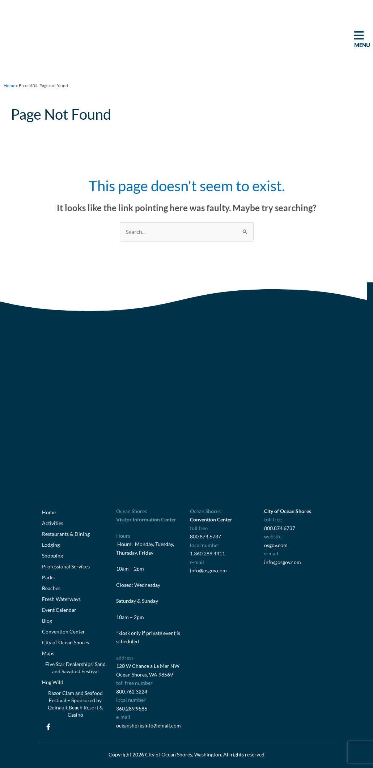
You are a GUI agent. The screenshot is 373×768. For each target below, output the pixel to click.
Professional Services (66, 566)
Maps (48, 653)
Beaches (51, 588)
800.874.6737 (205, 536)
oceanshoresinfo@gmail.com (148, 725)
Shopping (52, 555)
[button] (4, 33)
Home (9, 85)
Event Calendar (59, 610)
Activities (52, 523)
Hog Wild (52, 682)
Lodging (51, 545)
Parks (48, 577)
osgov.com (276, 545)
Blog (47, 621)
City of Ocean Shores (65, 642)
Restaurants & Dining (66, 534)
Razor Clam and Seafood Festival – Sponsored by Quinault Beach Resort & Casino (75, 704)
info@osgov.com (208, 570)
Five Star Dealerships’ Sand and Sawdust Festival (75, 667)
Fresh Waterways (61, 599)
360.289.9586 (131, 708)
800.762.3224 (131, 691)
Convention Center (63, 631)
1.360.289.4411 (207, 553)
